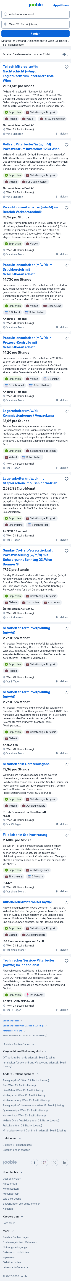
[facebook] (34, 1162)
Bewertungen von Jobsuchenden (21, 1203)
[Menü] (5, 5)
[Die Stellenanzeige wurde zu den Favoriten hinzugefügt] (66, 67)
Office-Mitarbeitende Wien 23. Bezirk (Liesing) (29, 1057)
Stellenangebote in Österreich (20, 1242)
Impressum (9, 1257)
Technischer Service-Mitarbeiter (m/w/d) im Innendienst (28, 962)
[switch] (65, 54)
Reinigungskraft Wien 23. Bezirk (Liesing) (26, 1080)
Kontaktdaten (11, 1188)
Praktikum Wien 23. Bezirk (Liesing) (22, 1125)
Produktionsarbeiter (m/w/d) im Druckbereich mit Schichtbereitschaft (27, 269)
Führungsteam (11, 1193)
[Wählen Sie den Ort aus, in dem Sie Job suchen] (35, 24)
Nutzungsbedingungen (15, 1247)
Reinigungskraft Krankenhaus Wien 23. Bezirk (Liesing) (33, 1105)
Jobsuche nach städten (16, 1149)
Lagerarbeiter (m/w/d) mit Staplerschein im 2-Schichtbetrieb (30, 481)
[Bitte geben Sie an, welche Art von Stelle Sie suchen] (35, 14)
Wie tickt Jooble (12, 1198)
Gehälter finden (12, 1262)
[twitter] (54, 1162)
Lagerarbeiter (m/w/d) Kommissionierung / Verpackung (28, 413)
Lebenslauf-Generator (15, 1267)
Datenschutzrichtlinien (16, 1252)
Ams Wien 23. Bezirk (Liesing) (19, 1085)
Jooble (23, 1276)
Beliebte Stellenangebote (17, 1144)
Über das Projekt (12, 1178)
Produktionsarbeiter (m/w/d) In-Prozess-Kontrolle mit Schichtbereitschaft (28, 342)
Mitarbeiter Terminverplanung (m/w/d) (26, 630)
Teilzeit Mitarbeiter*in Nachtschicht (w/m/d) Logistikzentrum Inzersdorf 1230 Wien (28, 73)
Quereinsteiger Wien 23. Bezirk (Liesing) (25, 1110)
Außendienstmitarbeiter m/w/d (27, 902)
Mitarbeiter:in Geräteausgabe (26, 764)
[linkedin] (64, 1162)
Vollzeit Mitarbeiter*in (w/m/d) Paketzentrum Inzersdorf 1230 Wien (31, 146)
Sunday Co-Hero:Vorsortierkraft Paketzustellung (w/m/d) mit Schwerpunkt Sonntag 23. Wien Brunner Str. (28, 557)
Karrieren (8, 1208)
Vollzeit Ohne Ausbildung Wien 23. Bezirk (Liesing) (31, 1120)
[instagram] (44, 1162)
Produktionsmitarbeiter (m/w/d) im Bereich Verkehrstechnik (30, 209)
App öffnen (61, 5)
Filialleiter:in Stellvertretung (25, 835)
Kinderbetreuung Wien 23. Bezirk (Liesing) (26, 1100)
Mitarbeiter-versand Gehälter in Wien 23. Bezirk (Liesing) (34, 1130)
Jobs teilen (9, 1222)
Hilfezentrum (10, 1183)
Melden (62, 133)
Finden (35, 33)
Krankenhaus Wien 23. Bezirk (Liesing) (24, 1115)
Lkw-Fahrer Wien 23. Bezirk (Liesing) (23, 1090)
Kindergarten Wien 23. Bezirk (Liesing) (24, 1095)
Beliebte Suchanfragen (19, 1044)
